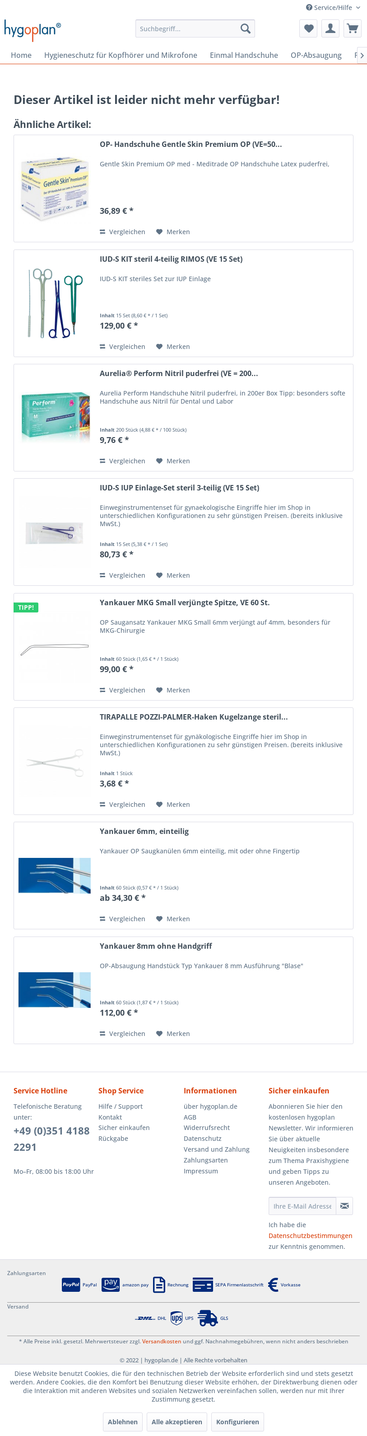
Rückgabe (113, 1138)
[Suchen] (245, 28)
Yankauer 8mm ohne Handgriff (156, 946)
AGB (190, 1117)
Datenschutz (203, 1138)
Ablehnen (123, 1421)
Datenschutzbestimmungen (311, 1235)
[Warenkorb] (353, 28)
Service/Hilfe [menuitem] (330, 7)
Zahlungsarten (206, 1160)
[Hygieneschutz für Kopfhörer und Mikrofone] (121, 55)
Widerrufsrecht (207, 1127)
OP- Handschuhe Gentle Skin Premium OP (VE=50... (191, 144)
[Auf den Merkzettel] (173, 231)
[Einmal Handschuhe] (244, 55)
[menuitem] (195, 28)
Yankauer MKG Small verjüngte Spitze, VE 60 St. (185, 602)
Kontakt (110, 1117)
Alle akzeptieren (177, 1421)
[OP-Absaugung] (316, 55)
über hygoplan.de (210, 1106)
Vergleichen (122, 231)
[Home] (21, 55)
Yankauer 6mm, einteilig (144, 831)
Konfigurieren (237, 1421)
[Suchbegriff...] (195, 28)
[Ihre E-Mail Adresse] (303, 1206)
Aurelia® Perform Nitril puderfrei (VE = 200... (179, 373)
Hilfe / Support (120, 1106)
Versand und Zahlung (217, 1149)
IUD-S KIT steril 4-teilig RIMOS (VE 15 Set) (171, 259)
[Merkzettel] (308, 28)
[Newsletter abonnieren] (344, 1206)
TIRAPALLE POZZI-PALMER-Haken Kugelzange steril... (194, 717)
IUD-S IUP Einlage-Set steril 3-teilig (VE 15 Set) (179, 488)
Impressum (201, 1171)
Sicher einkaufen (124, 1127)
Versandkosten (161, 1341)
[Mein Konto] (330, 28)
